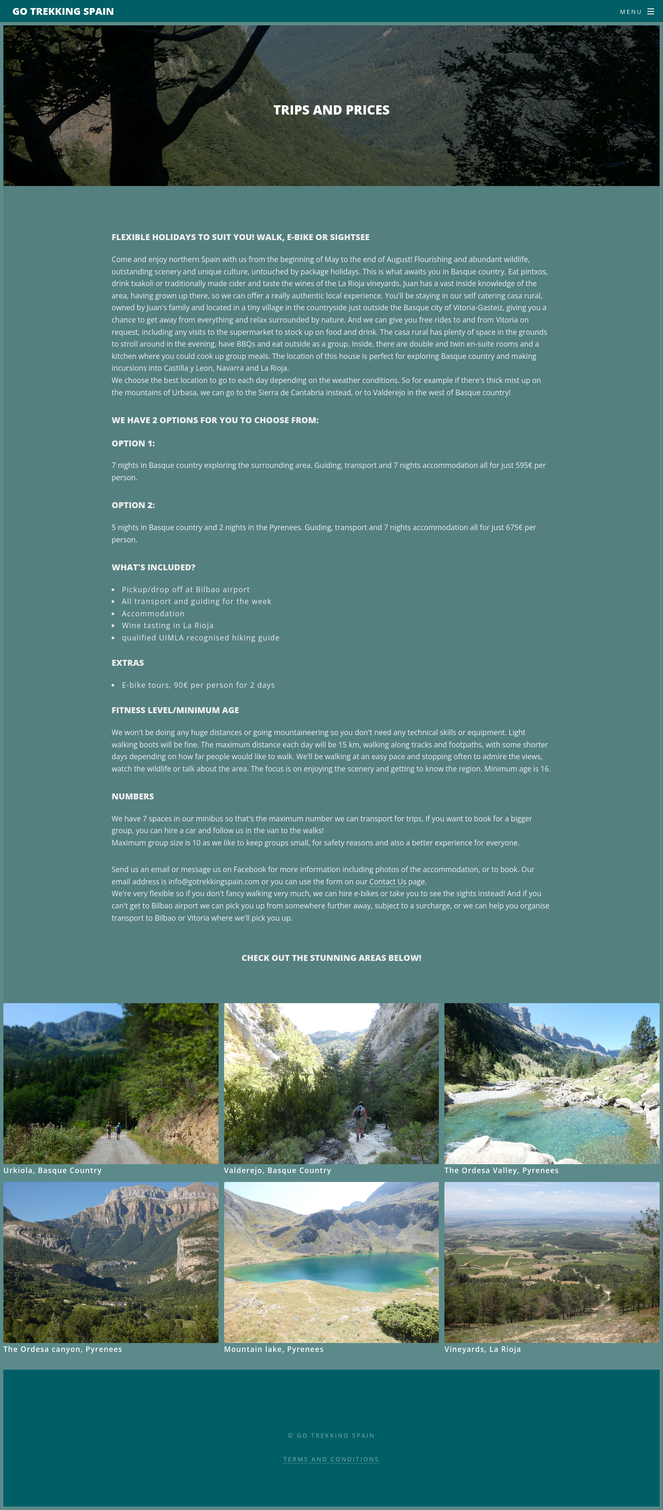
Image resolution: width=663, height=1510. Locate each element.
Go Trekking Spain (63, 11)
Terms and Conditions (331, 1459)
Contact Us (388, 881)
